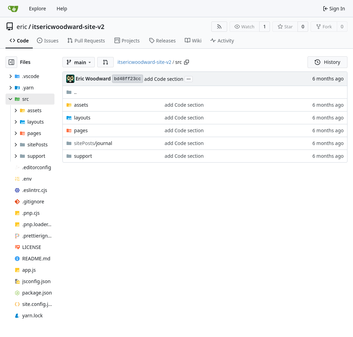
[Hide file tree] (11, 62)
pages (81, 130)
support (83, 156)
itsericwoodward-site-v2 (68, 26)
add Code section (163, 79)
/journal (93, 143)
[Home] (13, 8)
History (327, 62)
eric (22, 26)
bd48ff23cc (127, 78)
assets (81, 105)
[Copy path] (186, 62)
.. (71, 92)
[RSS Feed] (219, 26)
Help (62, 8)
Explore (37, 8)
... (188, 78)
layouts (82, 117)
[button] (105, 62)
